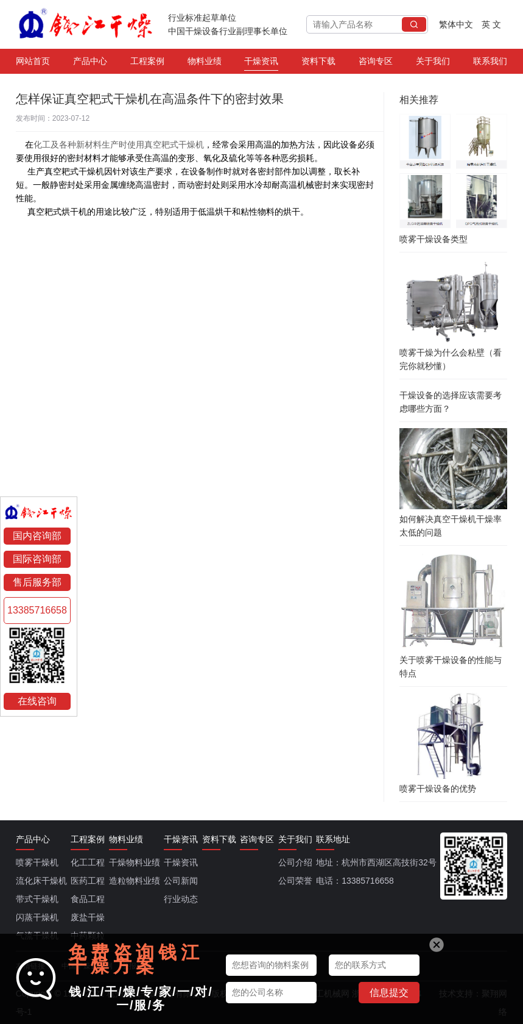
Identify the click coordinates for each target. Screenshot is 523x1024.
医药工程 (88, 881)
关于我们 (433, 63)
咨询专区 (376, 63)
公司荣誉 (295, 881)
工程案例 (147, 63)
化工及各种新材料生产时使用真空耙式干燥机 (118, 144)
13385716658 (37, 610)
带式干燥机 (37, 899)
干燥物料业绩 (134, 862)
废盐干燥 (88, 917)
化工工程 (88, 862)
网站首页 (33, 63)
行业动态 (181, 899)
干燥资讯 (261, 63)
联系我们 (490, 63)
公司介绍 (295, 862)
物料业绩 (205, 63)
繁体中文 (456, 24)
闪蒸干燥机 (37, 917)
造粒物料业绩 (134, 881)
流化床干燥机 (41, 881)
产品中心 (90, 63)
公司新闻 (181, 881)
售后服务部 (37, 582)
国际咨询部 (37, 559)
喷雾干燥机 (37, 862)
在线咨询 (37, 701)
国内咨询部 (37, 536)
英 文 (491, 24)
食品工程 (88, 899)
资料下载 (318, 63)
